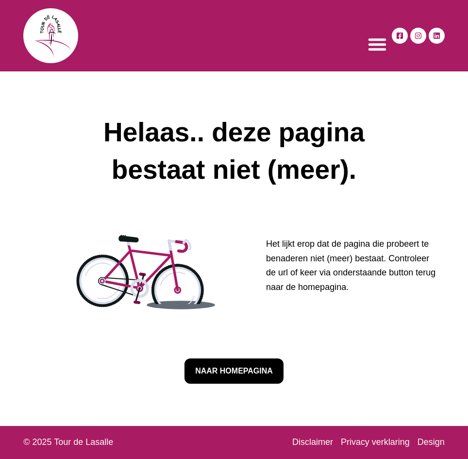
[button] (377, 44)
